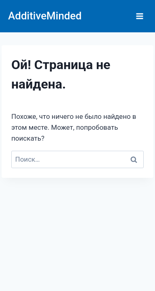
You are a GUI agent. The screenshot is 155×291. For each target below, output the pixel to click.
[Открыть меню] (139, 16)
